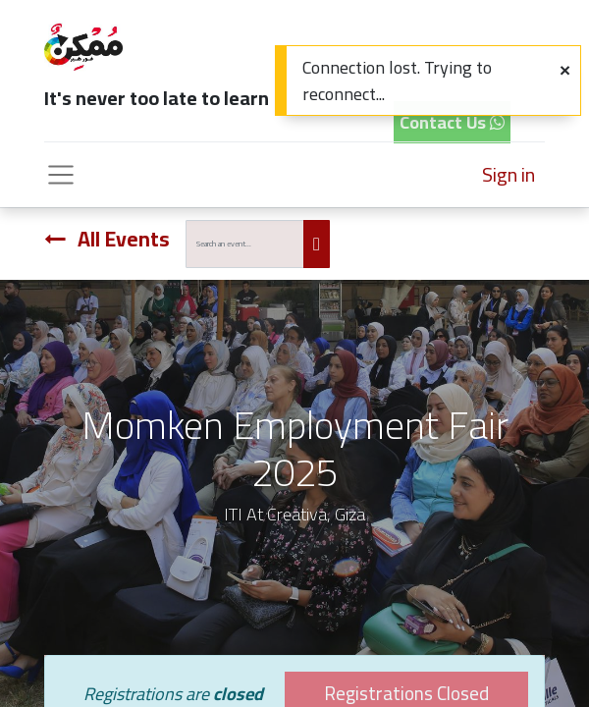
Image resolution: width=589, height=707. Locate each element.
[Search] (316, 244)
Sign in (508, 174)
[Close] (565, 70)
